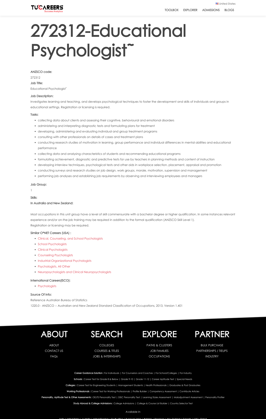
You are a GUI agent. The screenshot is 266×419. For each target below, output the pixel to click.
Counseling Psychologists (55, 255)
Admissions (211, 10)
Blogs (229, 10)
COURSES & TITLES (106, 351)
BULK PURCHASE (212, 345)
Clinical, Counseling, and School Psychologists (70, 238)
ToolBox (171, 10)
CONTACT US (54, 351)
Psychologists (47, 286)
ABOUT (54, 345)
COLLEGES (106, 345)
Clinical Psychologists (52, 249)
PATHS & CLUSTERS (159, 345)
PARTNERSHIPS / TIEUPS (212, 351)
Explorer (190, 10)
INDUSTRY (212, 356)
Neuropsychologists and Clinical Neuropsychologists (74, 272)
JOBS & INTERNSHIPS (107, 356)
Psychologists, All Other (54, 266)
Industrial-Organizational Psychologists (64, 260)
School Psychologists (52, 244)
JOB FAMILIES (159, 351)
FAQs (54, 356)
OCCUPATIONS (159, 356)
